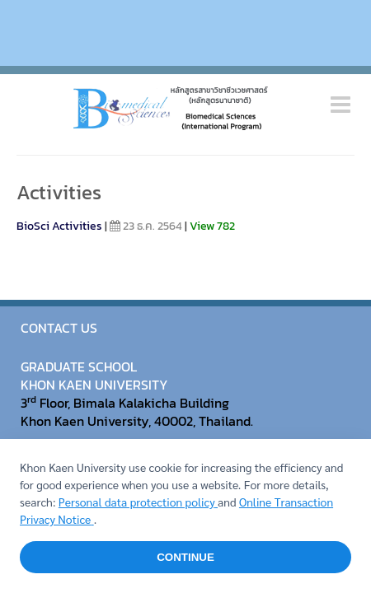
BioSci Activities (59, 226)
